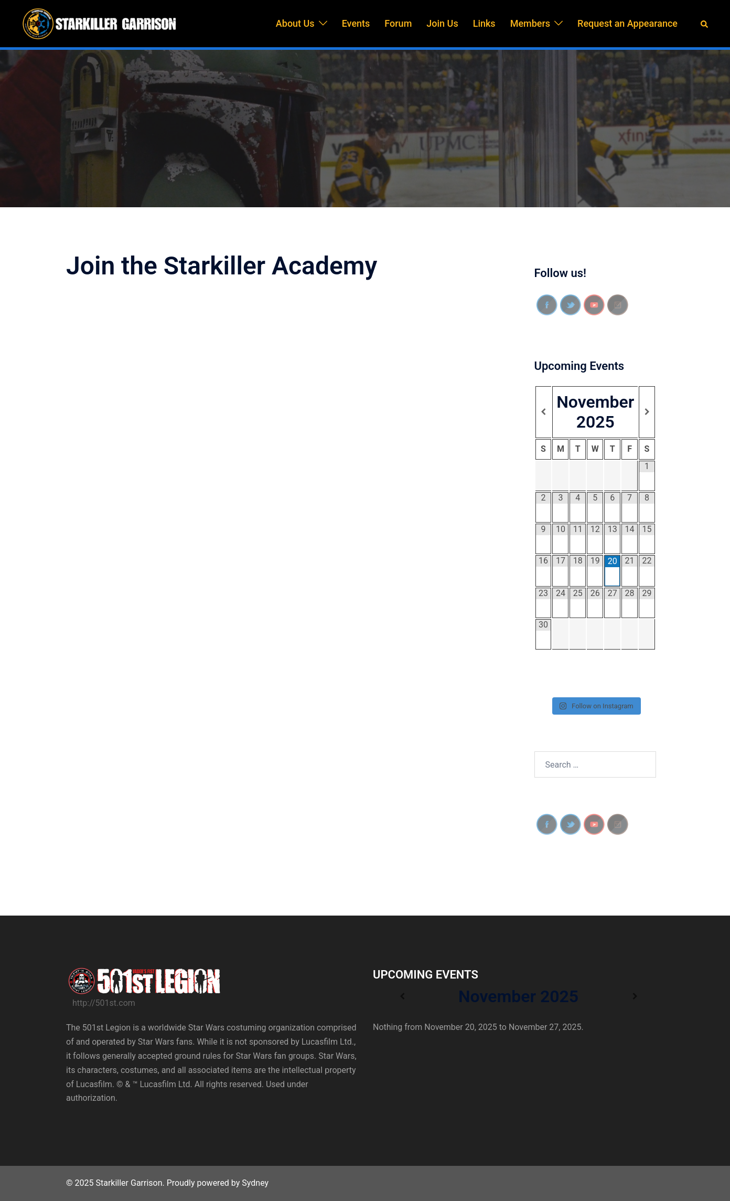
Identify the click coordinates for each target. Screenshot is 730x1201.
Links (484, 23)
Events (356, 23)
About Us (295, 23)
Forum (398, 23)
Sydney (255, 1183)
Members (530, 23)
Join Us (442, 23)
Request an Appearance (627, 23)
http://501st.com (103, 1003)
